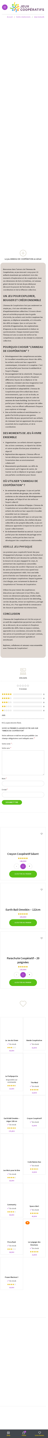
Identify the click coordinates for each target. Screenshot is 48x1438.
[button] (23, 874)
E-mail (5, 789)
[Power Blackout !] (12, 1267)
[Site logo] (27, 7)
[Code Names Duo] (34, 1147)
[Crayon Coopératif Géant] (23, 840)
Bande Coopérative (34, 1040)
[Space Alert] (34, 1194)
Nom (4, 778)
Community (11, 1204)
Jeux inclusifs (39, 17)
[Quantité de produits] (23, 866)
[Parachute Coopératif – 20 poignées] (23, 944)
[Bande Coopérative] (34, 1028)
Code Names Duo (34, 1162)
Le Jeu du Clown (11, 1040)
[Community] (12, 1193)
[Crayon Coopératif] (34, 1106)
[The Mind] (34, 1067)
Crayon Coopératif (34, 1118)
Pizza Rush (11, 1242)
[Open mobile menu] (5, 7)
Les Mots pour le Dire (11, 1170)
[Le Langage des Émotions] (34, 1230)
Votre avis (6, 748)
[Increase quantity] (29, 866)
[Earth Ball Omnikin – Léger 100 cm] (12, 1106)
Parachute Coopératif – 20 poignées (23, 960)
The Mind (34, 1082)
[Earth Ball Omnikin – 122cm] (23, 896)
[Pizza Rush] (12, 1230)
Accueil (10, 17)
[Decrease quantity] (16, 866)
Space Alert (34, 1206)
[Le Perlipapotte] (12, 1064)
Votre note (7, 744)
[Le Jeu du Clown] (12, 1028)
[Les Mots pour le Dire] (12, 1151)
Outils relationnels (23, 17)
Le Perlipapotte (11, 1076)
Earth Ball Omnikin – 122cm (23, 910)
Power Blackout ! (11, 1277)
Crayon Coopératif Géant (23, 854)
